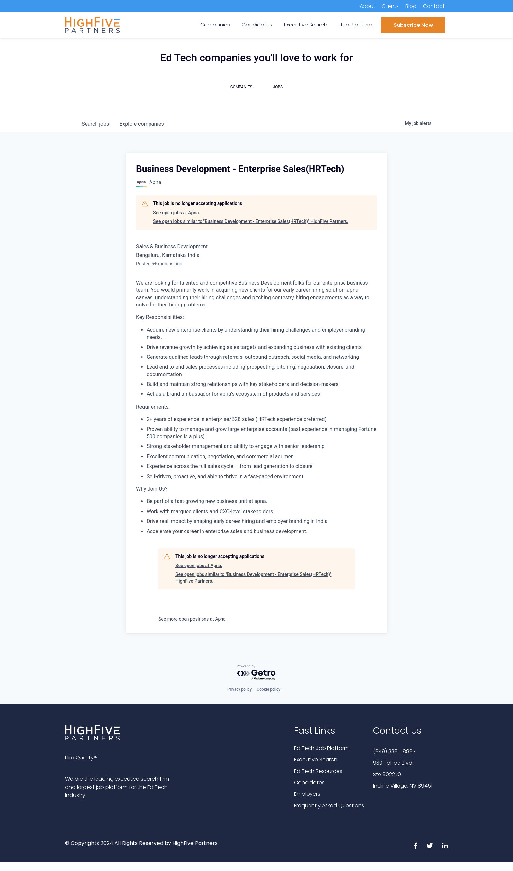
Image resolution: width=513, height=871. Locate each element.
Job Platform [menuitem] (355, 24)
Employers (307, 794)
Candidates (309, 782)
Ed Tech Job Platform (321, 748)
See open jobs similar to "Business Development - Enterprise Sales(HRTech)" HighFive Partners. (250, 221)
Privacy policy (239, 689)
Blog (410, 6)
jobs (95, 124)
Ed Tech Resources (318, 771)
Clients (390, 6)
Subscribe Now (413, 25)
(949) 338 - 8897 (394, 751)
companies (141, 124)
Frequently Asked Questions (329, 805)
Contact (434, 6)
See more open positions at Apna (192, 619)
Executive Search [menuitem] (305, 24)
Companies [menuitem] (215, 24)
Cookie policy (268, 689)
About (367, 6)
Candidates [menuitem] (257, 24)
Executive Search (315, 759)
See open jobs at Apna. (176, 212)
